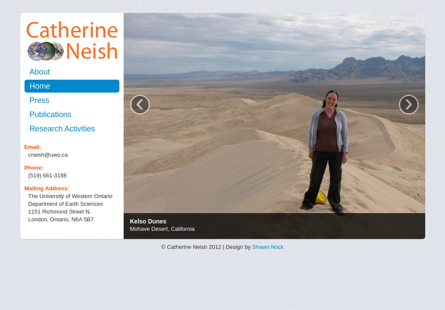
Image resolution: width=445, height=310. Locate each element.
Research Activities (62, 128)
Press (40, 100)
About (40, 72)
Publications (51, 114)
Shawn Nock (267, 247)
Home (40, 86)
